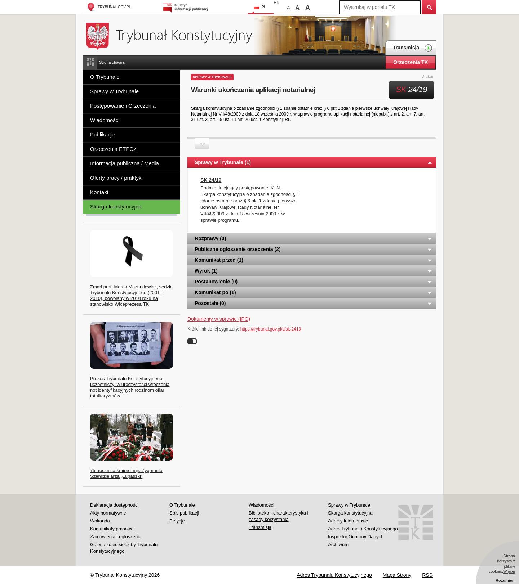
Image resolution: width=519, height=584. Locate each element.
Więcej (509, 571)
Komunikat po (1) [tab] (313, 292)
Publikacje (102, 134)
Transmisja (412, 48)
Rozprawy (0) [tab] (313, 238)
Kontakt (99, 192)
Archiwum (338, 544)
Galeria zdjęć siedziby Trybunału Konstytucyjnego (124, 548)
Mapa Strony (397, 575)
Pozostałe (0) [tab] (313, 303)
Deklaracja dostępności (114, 505)
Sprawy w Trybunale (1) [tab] (313, 162)
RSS (427, 575)
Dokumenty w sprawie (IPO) (218, 319)
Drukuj (431, 77)
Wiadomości (105, 120)
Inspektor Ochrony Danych (355, 536)
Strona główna (111, 62)
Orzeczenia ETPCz (113, 149)
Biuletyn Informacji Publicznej (186, 7)
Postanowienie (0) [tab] (313, 281)
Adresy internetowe (348, 521)
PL (260, 7)
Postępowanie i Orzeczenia (123, 106)
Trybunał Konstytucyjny (173, 35)
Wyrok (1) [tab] (313, 271)
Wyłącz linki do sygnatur (192, 341)
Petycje (177, 521)
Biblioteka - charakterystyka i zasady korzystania (278, 516)
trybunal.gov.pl (108, 7)
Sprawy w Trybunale (114, 91)
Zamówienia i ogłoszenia (115, 536)
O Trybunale (105, 77)
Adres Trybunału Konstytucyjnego (363, 528)
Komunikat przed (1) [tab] (313, 260)
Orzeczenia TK (410, 62)
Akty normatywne (108, 513)
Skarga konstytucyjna (116, 206)
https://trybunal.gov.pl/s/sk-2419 (270, 329)
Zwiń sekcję (202, 143)
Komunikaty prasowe (112, 528)
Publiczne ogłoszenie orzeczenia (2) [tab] (313, 249)
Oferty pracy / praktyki (116, 178)
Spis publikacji (184, 513)
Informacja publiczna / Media (124, 163)
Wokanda (100, 521)
